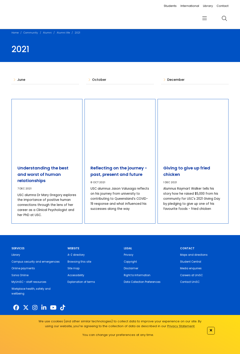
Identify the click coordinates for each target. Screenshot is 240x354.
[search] (224, 18)
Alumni (47, 32)
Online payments (23, 268)
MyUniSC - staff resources (28, 282)
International (190, 6)
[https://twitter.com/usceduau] (26, 307)
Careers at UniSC (191, 275)
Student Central (190, 262)
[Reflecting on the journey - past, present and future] (120, 129)
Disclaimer (131, 268)
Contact (223, 6)
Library (208, 6)
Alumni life (63, 32)
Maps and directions (194, 255)
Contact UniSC (190, 282)
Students (170, 6)
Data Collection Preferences (142, 282)
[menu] (205, 18)
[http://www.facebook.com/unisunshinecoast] (16, 307)
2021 (77, 32)
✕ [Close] (210, 330)
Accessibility (76, 275)
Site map (73, 268)
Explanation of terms (81, 282)
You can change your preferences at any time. (118, 335)
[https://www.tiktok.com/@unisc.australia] (62, 307)
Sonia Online (19, 275)
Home (15, 32)
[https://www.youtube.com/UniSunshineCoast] (53, 307)
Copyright (130, 262)
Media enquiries (191, 268)
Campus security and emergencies (35, 262)
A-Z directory (76, 255)
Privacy (128, 255)
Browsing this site (79, 262)
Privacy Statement (181, 326)
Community (30, 32)
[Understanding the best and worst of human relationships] (47, 129)
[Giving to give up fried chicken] (193, 129)
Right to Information (137, 275)
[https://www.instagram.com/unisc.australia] (34, 307)
